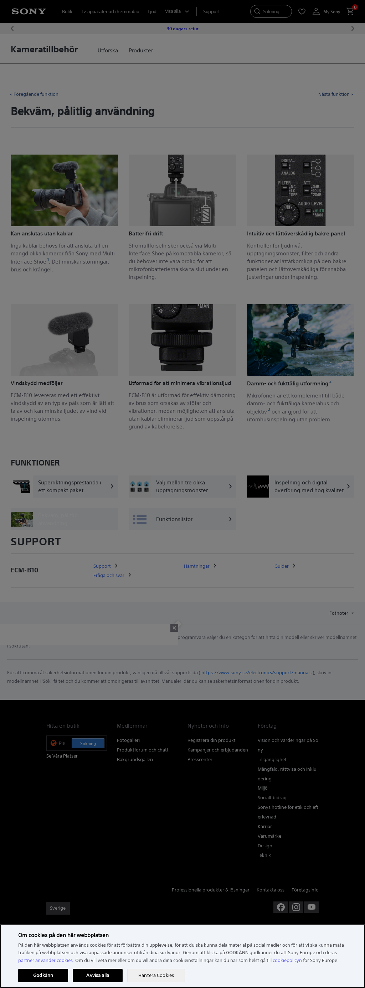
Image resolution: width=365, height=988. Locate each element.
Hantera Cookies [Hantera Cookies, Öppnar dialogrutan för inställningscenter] (156, 975)
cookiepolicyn (287, 960)
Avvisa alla (97, 975)
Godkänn (43, 975)
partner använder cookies (45, 960)
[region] (182, 956)
